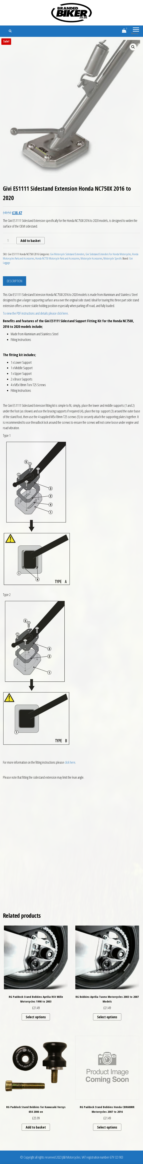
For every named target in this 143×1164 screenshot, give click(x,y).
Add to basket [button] (36, 1127)
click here (70, 762)
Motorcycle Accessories (91, 258)
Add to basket (30, 240)
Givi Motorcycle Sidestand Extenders (67, 254)
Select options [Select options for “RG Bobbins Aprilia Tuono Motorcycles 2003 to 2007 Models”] (107, 1017)
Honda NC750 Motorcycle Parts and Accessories (57, 258)
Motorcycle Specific (112, 258)
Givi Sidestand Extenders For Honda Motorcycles (108, 254)
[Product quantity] (9, 240)
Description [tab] (14, 281)
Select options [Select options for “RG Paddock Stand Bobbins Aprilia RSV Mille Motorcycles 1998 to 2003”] (36, 1017)
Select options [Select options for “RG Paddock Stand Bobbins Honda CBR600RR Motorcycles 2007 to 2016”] (107, 1127)
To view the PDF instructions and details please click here (35, 313)
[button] (133, 46)
